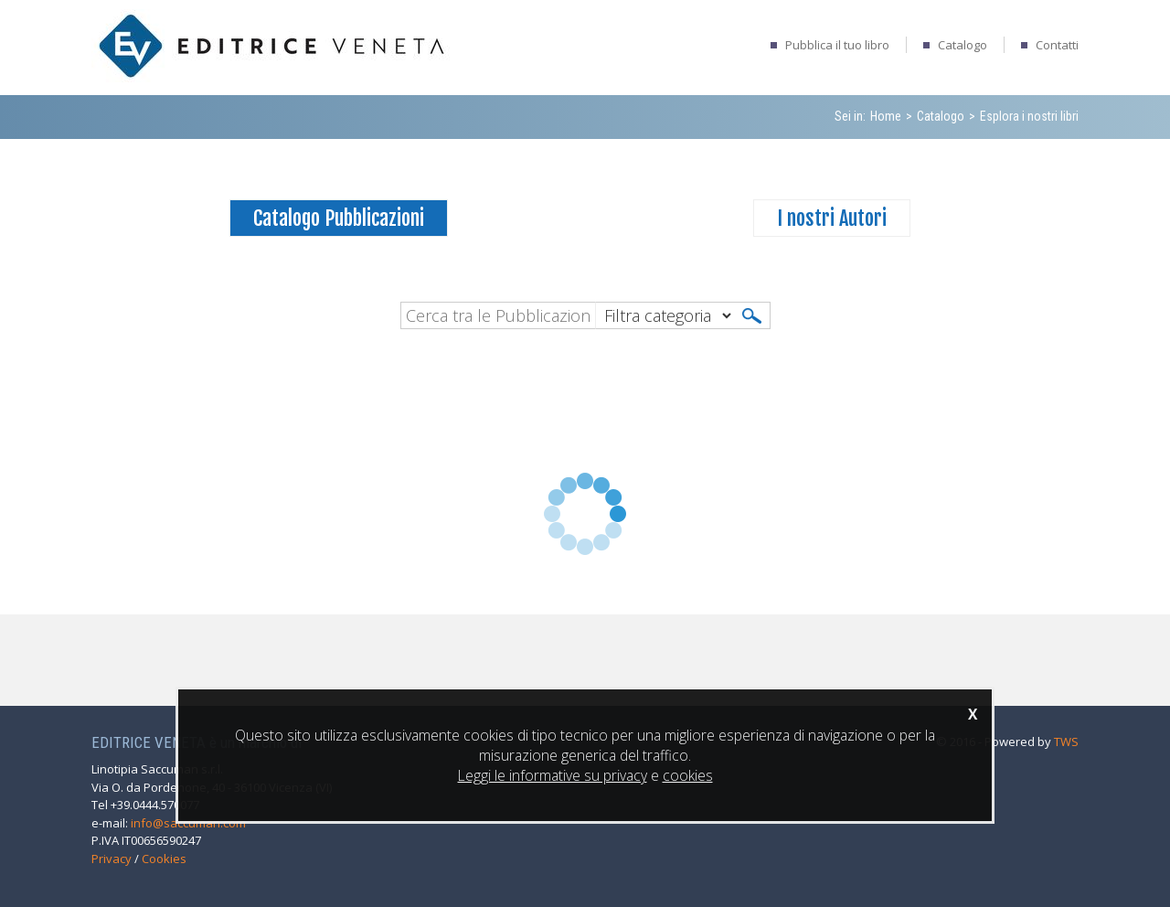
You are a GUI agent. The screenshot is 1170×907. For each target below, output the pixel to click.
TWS (1066, 741)
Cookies (164, 858)
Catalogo (962, 45)
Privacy (111, 858)
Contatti (1057, 45)
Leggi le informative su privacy (552, 775)
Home (885, 116)
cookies (688, 775)
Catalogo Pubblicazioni (338, 218)
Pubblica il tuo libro (837, 45)
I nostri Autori (832, 218)
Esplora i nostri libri (1029, 116)
